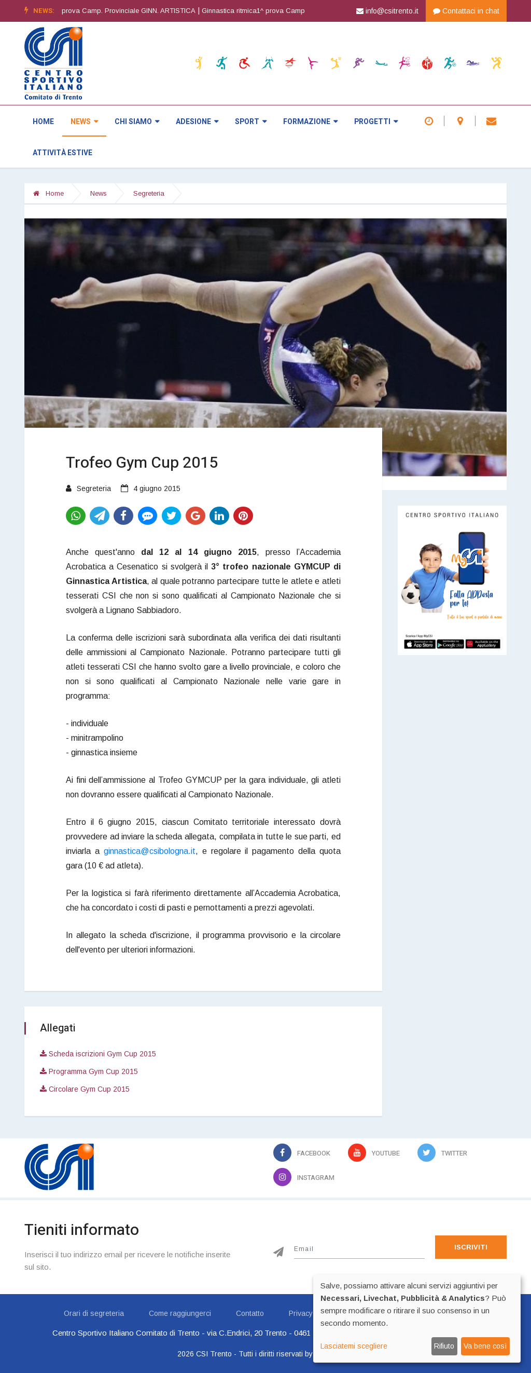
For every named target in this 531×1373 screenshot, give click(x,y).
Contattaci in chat (466, 11)
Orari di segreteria (94, 1313)
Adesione (197, 121)
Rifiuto (444, 1346)
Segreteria (148, 193)
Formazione (310, 121)
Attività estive (62, 152)
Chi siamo (137, 121)
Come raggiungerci (180, 1313)
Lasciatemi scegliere (353, 1346)
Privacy (301, 1313)
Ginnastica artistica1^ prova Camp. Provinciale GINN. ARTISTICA (113, 11)
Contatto (250, 1313)
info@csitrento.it (387, 11)
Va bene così (485, 1346)
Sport (251, 121)
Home (43, 121)
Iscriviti (470, 1247)
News (84, 121)
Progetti (376, 121)
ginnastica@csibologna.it (149, 851)
